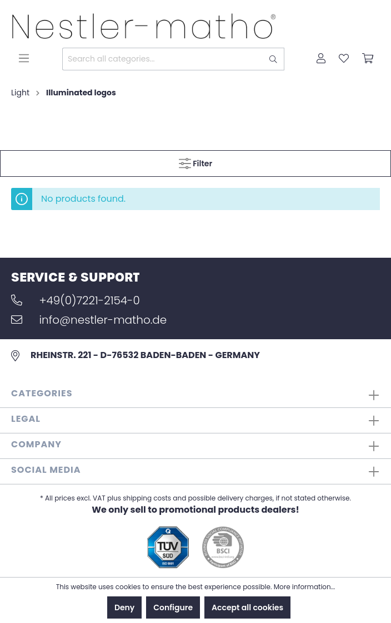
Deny (124, 607)
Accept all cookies (247, 607)
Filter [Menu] (195, 161)
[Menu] (24, 58)
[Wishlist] (343, 59)
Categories (42, 393)
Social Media (46, 469)
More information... (304, 586)
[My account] (321, 59)
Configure (173, 607)
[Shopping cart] (367, 59)
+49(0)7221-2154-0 (75, 300)
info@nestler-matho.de (89, 319)
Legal (26, 418)
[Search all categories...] (162, 59)
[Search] (273, 59)
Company (36, 444)
